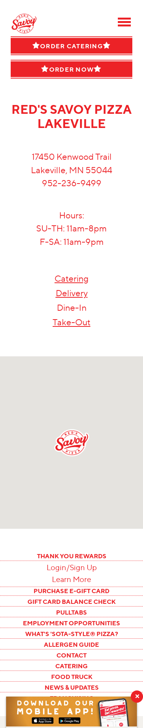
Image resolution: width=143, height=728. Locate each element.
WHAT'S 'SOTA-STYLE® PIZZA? (71, 634)
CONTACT (71, 655)
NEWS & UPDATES (72, 687)
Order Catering (71, 46)
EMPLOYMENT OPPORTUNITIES (71, 623)
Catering (71, 278)
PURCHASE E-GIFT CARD (71, 591)
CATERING (71, 666)
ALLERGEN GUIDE (71, 644)
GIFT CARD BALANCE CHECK (71, 601)
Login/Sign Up (72, 567)
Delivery (72, 293)
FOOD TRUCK (71, 676)
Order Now (71, 69)
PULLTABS (71, 612)
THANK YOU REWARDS (71, 556)
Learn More (71, 579)
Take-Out (71, 322)
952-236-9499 (71, 183)
